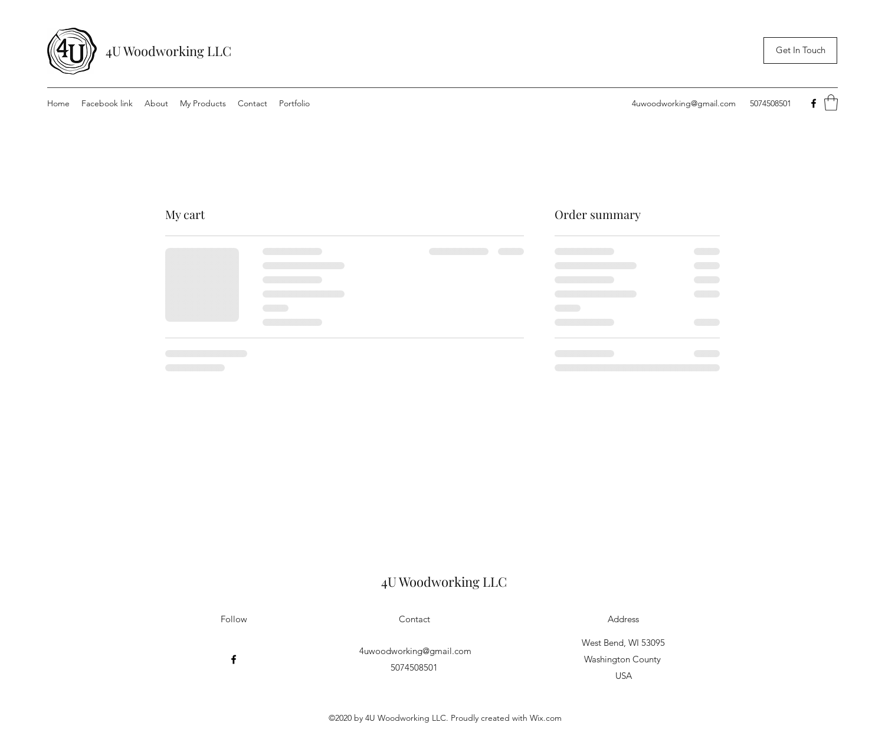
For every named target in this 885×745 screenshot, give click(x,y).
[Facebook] (814, 103)
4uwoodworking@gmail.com (684, 103)
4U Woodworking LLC (168, 51)
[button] (831, 102)
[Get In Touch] (800, 50)
